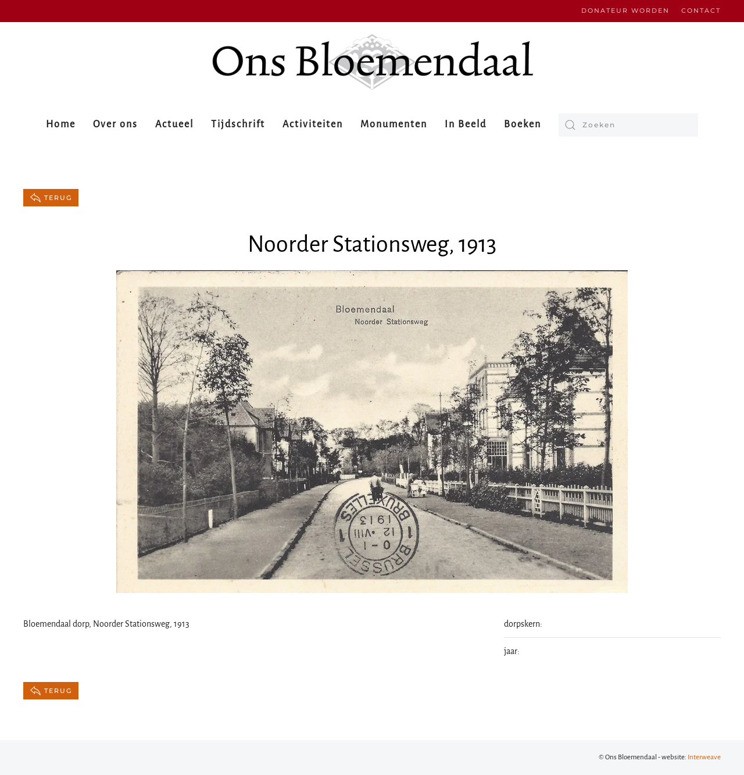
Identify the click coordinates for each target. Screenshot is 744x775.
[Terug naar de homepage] (372, 62)
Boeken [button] (522, 124)
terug (51, 197)
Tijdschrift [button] (238, 124)
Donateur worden (625, 10)
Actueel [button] (174, 124)
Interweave (704, 757)
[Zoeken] (628, 125)
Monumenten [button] (393, 124)
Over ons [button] (115, 124)
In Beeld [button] (466, 124)
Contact (701, 10)
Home (61, 124)
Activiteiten (312, 124)
